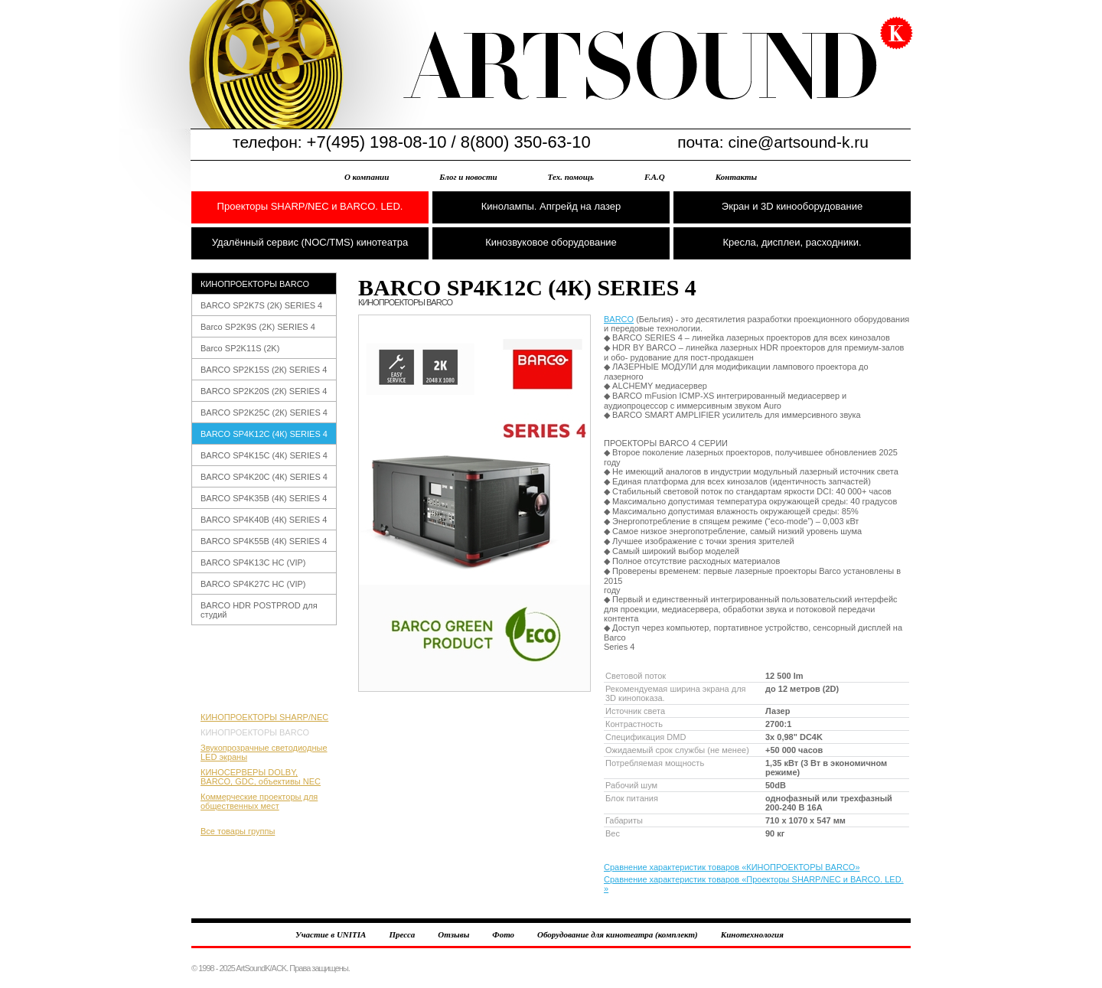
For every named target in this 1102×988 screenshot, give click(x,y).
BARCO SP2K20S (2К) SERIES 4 (264, 391)
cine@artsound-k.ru (798, 142)
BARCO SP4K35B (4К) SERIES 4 (264, 498)
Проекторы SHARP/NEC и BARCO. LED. (310, 206)
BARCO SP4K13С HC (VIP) (253, 562)
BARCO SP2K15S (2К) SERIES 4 (264, 369)
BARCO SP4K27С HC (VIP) (253, 584)
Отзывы (453, 934)
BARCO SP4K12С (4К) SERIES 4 (264, 434)
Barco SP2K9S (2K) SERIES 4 (258, 326)
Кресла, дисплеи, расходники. (791, 242)
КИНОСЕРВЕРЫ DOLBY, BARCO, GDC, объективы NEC (261, 777)
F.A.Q (654, 176)
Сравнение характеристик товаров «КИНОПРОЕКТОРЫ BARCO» (732, 867)
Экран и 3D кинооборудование (792, 206)
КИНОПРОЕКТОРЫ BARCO (255, 284)
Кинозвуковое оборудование (551, 242)
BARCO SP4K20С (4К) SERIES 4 (264, 476)
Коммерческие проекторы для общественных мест (259, 801)
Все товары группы (238, 831)
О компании (366, 176)
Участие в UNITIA (330, 934)
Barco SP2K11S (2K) (240, 348)
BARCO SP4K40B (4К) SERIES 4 (264, 519)
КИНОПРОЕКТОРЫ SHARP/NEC (264, 717)
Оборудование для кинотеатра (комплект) (617, 934)
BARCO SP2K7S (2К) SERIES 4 (261, 305)
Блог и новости (468, 176)
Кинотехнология (752, 934)
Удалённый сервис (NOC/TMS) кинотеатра (310, 242)
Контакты (736, 176)
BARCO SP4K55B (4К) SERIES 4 (264, 541)
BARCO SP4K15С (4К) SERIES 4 (264, 455)
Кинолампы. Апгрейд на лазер (551, 206)
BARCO (619, 319)
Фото (503, 934)
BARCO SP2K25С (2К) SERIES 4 (264, 412)
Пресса (402, 934)
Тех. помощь (571, 176)
